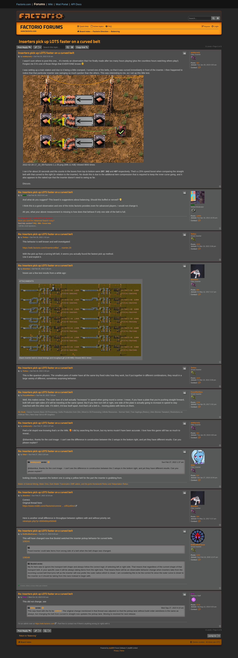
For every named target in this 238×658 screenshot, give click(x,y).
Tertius (193, 234)
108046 (26, 557)
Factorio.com (23, 4)
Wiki (50, 4)
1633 (198, 244)
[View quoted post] (48, 462)
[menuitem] (97, 26)
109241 (26, 541)
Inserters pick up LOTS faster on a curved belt (59, 41)
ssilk (192, 205)
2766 (198, 402)
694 (197, 290)
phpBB (111, 648)
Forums (39, 4)
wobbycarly (195, 52)
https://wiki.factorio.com (44, 624)
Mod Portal (62, 4)
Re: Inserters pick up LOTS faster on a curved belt (45, 192)
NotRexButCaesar (198, 545)
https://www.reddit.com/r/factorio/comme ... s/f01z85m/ (49, 506)
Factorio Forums (41, 27)
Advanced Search (41, 221)
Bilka (193, 594)
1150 (198, 555)
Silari (193, 465)
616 (197, 475)
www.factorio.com (28, 31)
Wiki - (40, 223)
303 (197, 63)
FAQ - (35, 223)
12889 (198, 216)
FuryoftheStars (197, 392)
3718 (198, 605)
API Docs (76, 4)
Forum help (46, 223)
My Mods (21, 412)
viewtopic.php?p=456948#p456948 (39, 521)
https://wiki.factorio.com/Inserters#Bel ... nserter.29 (47, 248)
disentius (194, 279)
